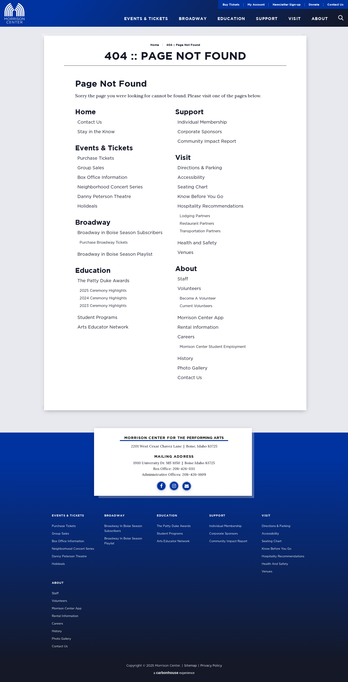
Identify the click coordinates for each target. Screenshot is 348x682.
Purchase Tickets (95, 158)
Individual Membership (202, 122)
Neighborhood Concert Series (110, 187)
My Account (256, 4)
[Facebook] (161, 486)
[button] (341, 17)
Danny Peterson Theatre (104, 196)
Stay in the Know (96, 132)
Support (267, 19)
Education (231, 19)
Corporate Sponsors (199, 132)
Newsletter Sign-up (287, 4)
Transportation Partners (200, 231)
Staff (182, 279)
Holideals (87, 206)
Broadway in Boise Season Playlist (115, 254)
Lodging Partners (195, 216)
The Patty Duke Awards (103, 281)
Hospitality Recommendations (210, 206)
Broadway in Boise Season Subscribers (120, 233)
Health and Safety (197, 243)
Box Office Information (102, 177)
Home (154, 45)
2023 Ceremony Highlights (103, 306)
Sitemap (190, 665)
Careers (186, 337)
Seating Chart (192, 187)
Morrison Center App (200, 318)
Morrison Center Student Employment (213, 347)
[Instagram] (174, 486)
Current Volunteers (196, 306)
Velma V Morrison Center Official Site (14, 13)
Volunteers (189, 288)
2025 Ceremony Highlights (103, 290)
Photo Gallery (192, 368)
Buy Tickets (231, 4)
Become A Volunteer (198, 298)
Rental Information (197, 327)
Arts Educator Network (102, 327)
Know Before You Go (200, 196)
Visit (294, 19)
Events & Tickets (146, 19)
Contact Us (335, 4)
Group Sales (90, 168)
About (320, 19)
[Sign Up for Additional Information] (187, 486)
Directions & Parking (199, 168)
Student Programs (97, 317)
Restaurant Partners (197, 223)
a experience (174, 673)
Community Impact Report (206, 141)
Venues (185, 252)
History (185, 358)
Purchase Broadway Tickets (104, 242)
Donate (314, 4)
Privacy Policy (211, 665)
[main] (174, 216)
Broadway (193, 19)
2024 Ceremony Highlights (103, 298)
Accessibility (191, 177)
